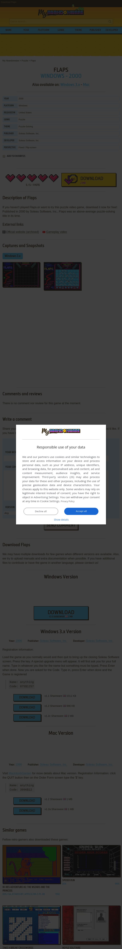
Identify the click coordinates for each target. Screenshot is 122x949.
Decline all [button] (41, 511)
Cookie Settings (49, 501)
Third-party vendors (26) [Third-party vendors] (58, 477)
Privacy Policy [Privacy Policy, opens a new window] (69, 501)
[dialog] (61, 474)
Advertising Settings (46, 497)
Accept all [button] (81, 511)
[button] (61, 520)
